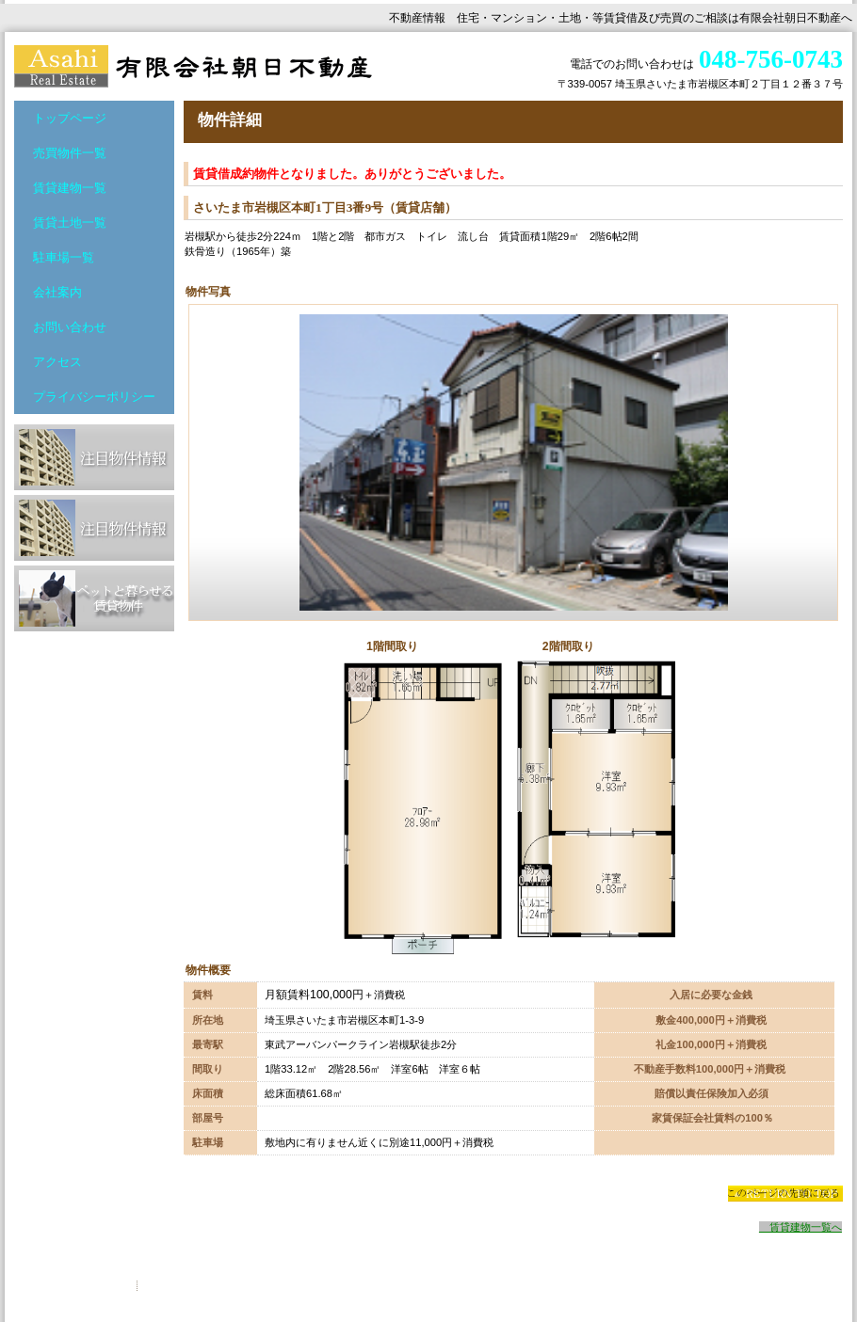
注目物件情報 (94, 457)
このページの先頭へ (785, 1193)
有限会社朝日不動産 (202, 66)
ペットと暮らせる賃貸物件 (94, 598)
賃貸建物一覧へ (800, 1227)
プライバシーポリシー (75, 1286)
